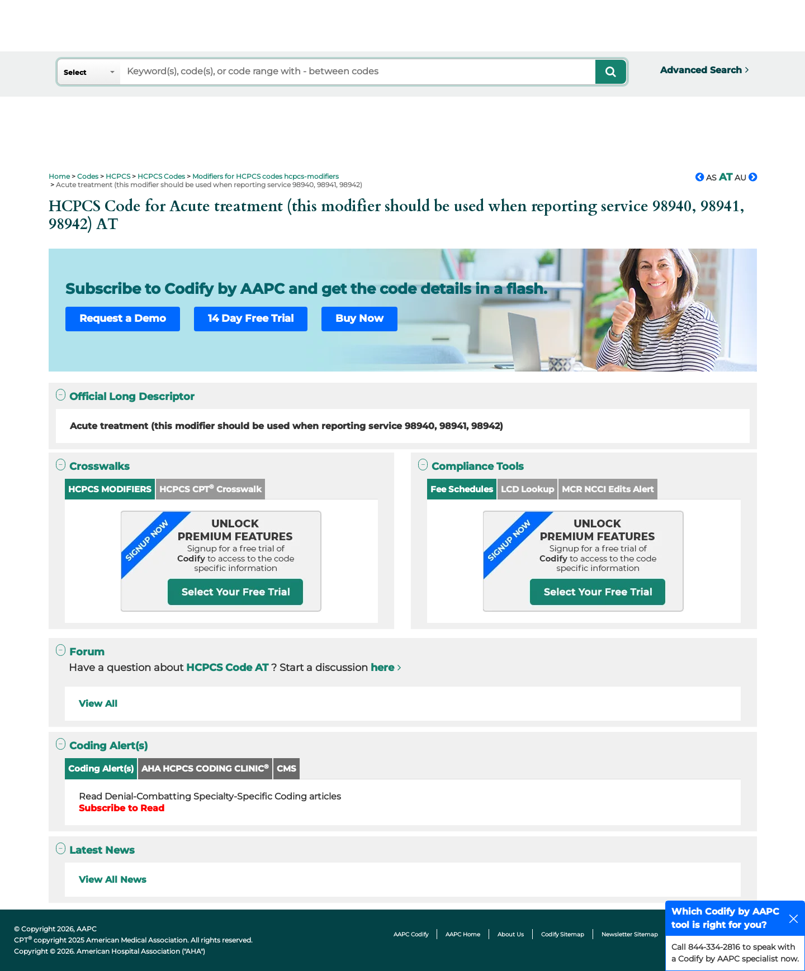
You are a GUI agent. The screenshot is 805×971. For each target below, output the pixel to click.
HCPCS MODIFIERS (109, 489)
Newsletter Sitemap (630, 934)
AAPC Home (463, 934)
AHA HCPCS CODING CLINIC (205, 768)
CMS (286, 768)
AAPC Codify (411, 934)
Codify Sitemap (562, 934)
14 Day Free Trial (250, 318)
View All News (112, 879)
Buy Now (359, 318)
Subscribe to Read (121, 808)
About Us (511, 934)
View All (98, 703)
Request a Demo (122, 318)
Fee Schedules (461, 489)
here (382, 667)
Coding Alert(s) (101, 768)
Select (75, 72)
